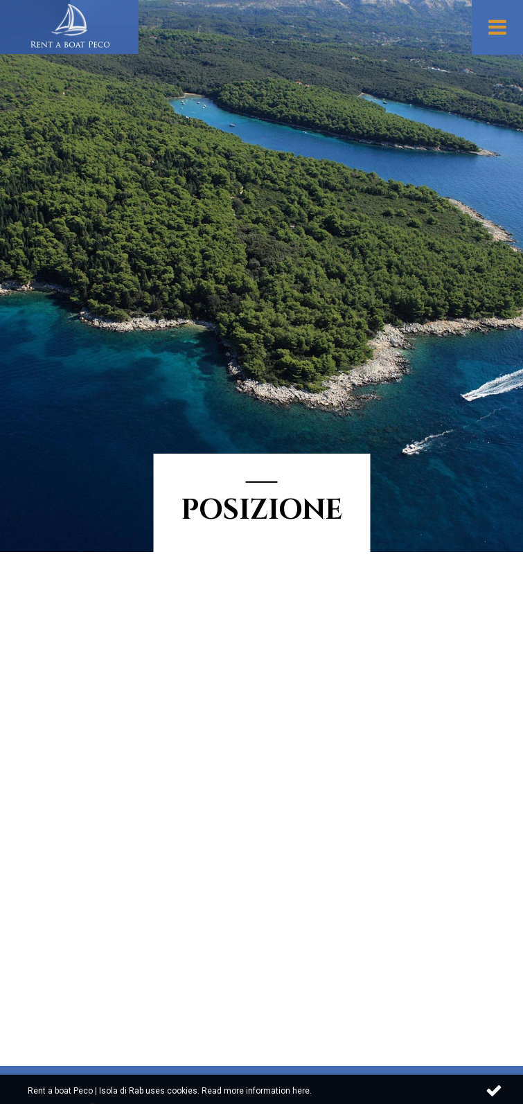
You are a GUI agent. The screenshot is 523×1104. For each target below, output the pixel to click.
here (301, 1091)
